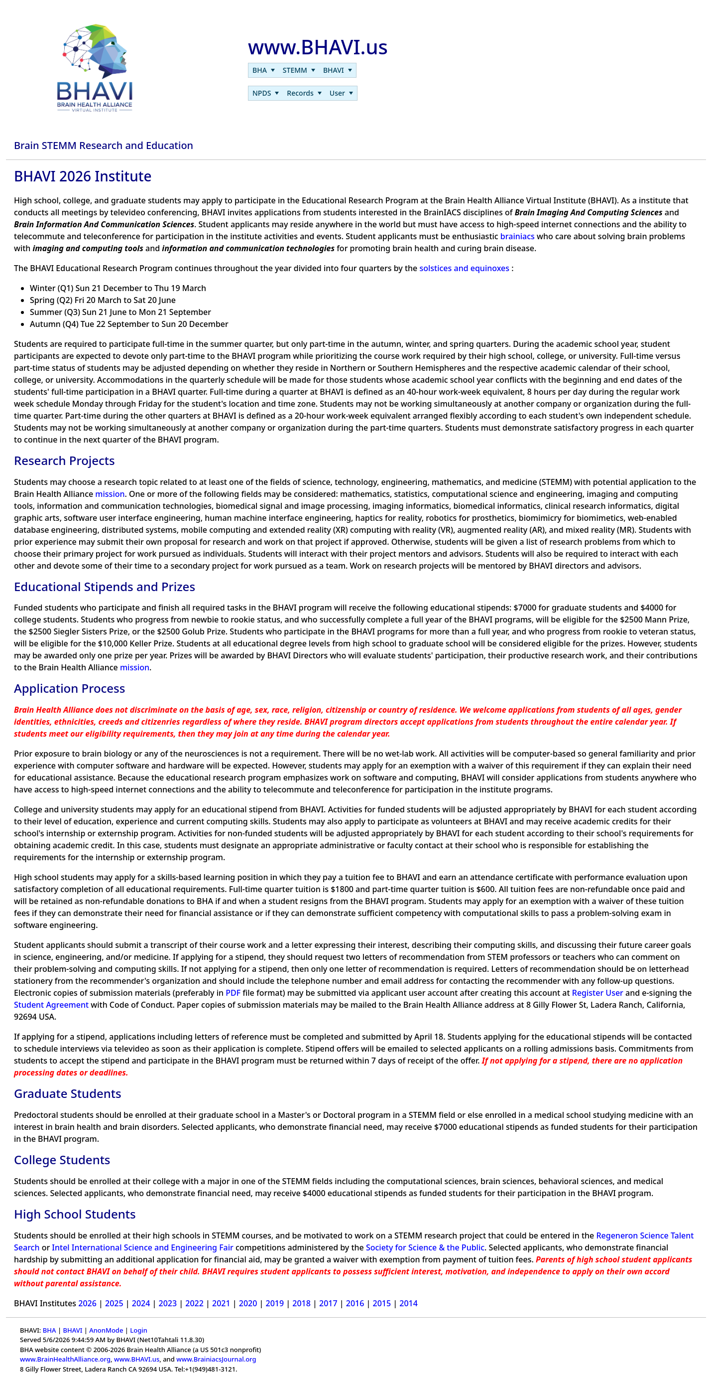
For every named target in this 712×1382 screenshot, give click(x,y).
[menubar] (302, 70)
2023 (168, 1303)
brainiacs (517, 236)
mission (109, 493)
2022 (194, 1303)
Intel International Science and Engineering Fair (142, 1247)
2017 (328, 1303)
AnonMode (106, 1330)
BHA (49, 1330)
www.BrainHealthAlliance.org (65, 1359)
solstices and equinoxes (464, 268)
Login (138, 1330)
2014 (408, 1303)
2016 (355, 1303)
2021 (221, 1303)
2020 (248, 1303)
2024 (141, 1303)
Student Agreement (51, 1004)
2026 (87, 1303)
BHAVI (72, 1330)
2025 (114, 1303)
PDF (233, 992)
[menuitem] (263, 70)
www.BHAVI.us (136, 1359)
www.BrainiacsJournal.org (216, 1359)
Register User (597, 992)
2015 (382, 1303)
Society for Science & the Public (425, 1247)
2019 (275, 1303)
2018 (301, 1303)
